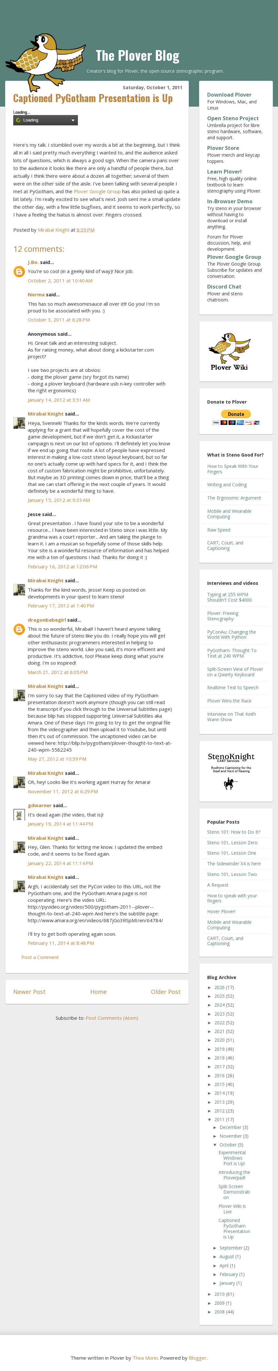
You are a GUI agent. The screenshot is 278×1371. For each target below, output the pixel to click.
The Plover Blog (137, 55)
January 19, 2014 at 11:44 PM (60, 823)
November (231, 1136)
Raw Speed (218, 530)
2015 (220, 1084)
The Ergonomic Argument (234, 498)
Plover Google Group (97, 191)
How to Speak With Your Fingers (232, 469)
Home (98, 992)
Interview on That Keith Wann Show (231, 716)
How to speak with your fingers (232, 898)
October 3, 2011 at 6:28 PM (59, 319)
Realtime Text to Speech (233, 687)
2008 (220, 1312)
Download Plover (229, 94)
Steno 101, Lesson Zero (232, 842)
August (227, 1256)
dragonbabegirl (47, 620)
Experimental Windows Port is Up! (232, 1157)
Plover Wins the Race (229, 701)
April (224, 1265)
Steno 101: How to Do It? (233, 832)
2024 (220, 1005)
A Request (218, 885)
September (231, 1248)
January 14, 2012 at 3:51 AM (59, 399)
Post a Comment (40, 957)
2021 (220, 1031)
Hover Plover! (221, 911)
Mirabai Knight (46, 413)
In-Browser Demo (229, 201)
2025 (220, 996)
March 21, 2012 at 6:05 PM (58, 672)
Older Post (166, 992)
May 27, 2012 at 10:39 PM (57, 758)
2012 (220, 1111)
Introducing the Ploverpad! (234, 1175)
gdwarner (40, 805)
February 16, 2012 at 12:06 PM (62, 566)
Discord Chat (224, 286)
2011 (220, 1119)
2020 (220, 1040)
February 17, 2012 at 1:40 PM (61, 605)
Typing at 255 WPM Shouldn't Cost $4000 (229, 597)
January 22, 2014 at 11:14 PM (60, 863)
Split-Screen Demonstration (234, 1191)
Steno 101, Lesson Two (232, 874)
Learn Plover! (224, 171)
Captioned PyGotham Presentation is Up (234, 1228)
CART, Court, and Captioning (225, 545)
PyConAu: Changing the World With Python (231, 634)
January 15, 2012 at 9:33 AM (59, 500)
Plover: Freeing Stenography (222, 616)
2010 (220, 1294)
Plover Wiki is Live (232, 1209)
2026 (220, 987)
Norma (36, 294)
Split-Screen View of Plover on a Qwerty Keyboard (235, 672)
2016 (220, 1075)
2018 (220, 1058)
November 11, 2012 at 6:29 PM (63, 791)
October (228, 1145)
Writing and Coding (227, 484)
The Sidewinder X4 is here (234, 863)
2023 (220, 1014)
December (231, 1127)
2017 (220, 1066)
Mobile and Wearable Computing (229, 514)
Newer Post (29, 992)
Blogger (198, 1358)
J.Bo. (33, 262)
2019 (220, 1049)
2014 (220, 1093)
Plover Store (223, 148)
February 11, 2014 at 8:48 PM (61, 943)
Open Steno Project (233, 118)
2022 (220, 1022)
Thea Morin (145, 1358)
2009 (220, 1303)
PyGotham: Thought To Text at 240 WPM (232, 653)
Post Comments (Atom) (112, 1018)
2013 (220, 1102)
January (227, 1283)
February (229, 1274)
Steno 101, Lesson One (231, 853)
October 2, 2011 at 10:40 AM (60, 280)
